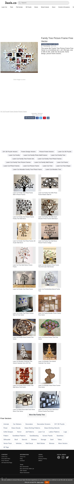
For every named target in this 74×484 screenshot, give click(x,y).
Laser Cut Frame (62, 162)
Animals (6, 424)
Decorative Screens (43, 424)
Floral (5, 428)
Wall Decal (29, 443)
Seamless (60, 436)
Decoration (29, 424)
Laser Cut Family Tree (58, 155)
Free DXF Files (5, 458)
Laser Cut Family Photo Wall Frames (35, 155)
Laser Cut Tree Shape (63, 166)
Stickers (34, 439)
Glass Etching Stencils (52, 428)
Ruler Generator (24, 472)
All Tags (6, 447)
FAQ (21, 458)
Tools (11, 7)
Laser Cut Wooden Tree (53, 169)
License (40, 456)
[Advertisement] (37, 22)
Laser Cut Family (14, 155)
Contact (22, 460)
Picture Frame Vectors (46, 151)
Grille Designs (8, 432)
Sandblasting (34, 436)
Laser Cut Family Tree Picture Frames (18, 162)
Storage (43, 439)
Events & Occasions (64, 7)
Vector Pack (7, 443)
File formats (19, 7)
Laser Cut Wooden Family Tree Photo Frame (27, 169)
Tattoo (60, 439)
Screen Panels (47, 436)
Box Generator (24, 466)
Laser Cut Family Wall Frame (43, 162)
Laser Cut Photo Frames (11, 166)
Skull (16, 439)
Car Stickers (17, 424)
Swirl (52, 439)
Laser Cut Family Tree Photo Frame (23, 289)
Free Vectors (5, 460)
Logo (65, 432)
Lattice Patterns (54, 432)
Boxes (36, 7)
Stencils (24, 439)
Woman (51, 443)
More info (53, 46)
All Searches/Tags (6, 462)
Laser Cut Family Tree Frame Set (23, 159)
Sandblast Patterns (19, 436)
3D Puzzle (28, 7)
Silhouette (6, 439)
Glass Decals (15, 428)
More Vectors (62, 443)
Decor (53, 7)
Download (29, 118)
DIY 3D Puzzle (4, 111)
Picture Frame (22, 111)
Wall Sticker (41, 443)
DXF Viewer (23, 470)
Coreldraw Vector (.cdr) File (50, 44)
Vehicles (18, 443)
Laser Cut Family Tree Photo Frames (49, 159)
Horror (19, 432)
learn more (40, 482)
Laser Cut (4, 7)
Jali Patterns (30, 432)
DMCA (40, 460)
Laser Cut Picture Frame (31, 166)
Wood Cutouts (45, 7)
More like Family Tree (37, 415)
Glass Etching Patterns (32, 428)
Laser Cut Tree (47, 166)
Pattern (5, 436)
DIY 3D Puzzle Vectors (10, 151)
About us (22, 456)
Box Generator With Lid (27, 468)
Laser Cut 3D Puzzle (64, 151)
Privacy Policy (42, 458)
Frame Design (14, 111)
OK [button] (47, 482)
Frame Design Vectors (28, 151)
